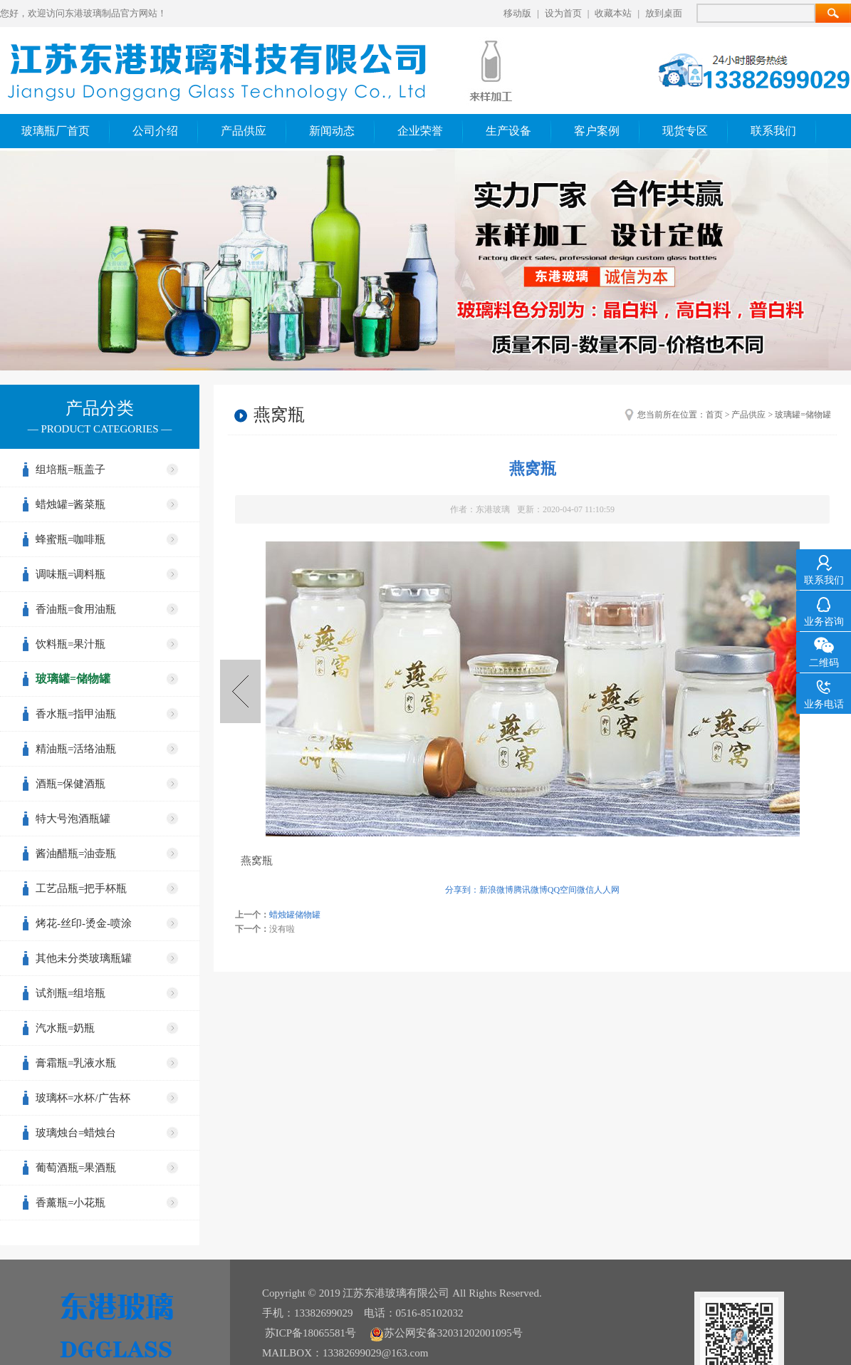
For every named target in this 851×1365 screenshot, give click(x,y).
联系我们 (773, 131)
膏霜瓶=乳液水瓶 (76, 1063)
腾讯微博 (530, 890)
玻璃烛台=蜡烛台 (76, 1132)
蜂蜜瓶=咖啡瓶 (70, 539)
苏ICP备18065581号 (310, 1333)
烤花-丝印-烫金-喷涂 (84, 923)
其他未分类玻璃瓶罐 (84, 958)
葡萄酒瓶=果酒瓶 (76, 1167)
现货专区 (685, 131)
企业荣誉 (420, 131)
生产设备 (508, 131)
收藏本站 (613, 13)
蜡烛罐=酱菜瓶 (70, 504)
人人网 (607, 890)
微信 (585, 890)
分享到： (462, 890)
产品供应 (243, 131)
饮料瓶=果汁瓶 (70, 644)
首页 (714, 415)
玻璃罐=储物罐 (73, 679)
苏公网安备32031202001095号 (446, 1333)
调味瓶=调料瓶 (70, 574)
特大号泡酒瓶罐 (73, 818)
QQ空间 (562, 890)
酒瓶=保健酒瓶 (70, 783)
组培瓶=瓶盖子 (70, 469)
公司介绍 (155, 131)
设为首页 (563, 13)
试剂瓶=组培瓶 (70, 993)
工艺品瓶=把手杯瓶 (81, 888)
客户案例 (597, 131)
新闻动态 (332, 131)
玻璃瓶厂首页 (55, 131)
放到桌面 (663, 13)
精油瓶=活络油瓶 (76, 748)
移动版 (517, 13)
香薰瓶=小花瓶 (70, 1202)
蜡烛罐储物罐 (240, 691)
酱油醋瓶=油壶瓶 (76, 853)
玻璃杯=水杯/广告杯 (83, 1098)
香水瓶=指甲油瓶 (76, 714)
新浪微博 (496, 890)
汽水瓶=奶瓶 (65, 1028)
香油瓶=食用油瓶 (76, 609)
